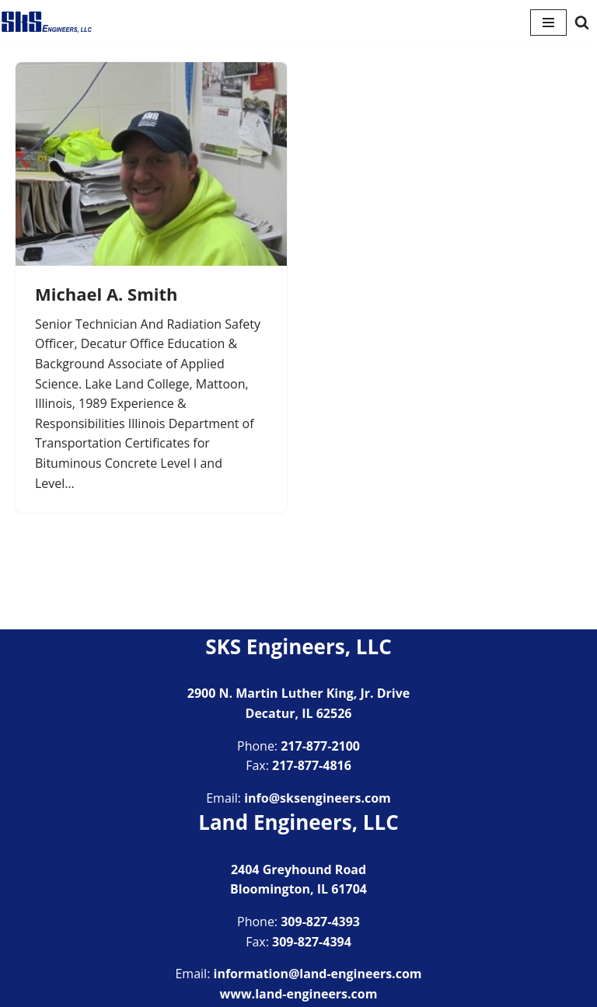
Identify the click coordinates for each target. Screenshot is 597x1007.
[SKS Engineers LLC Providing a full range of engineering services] (46, 22)
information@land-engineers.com (318, 973)
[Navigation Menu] (548, 22)
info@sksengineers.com (317, 798)
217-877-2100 (320, 745)
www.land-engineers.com (299, 993)
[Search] (581, 22)
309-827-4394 (311, 941)
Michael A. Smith (106, 293)
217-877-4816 (311, 765)
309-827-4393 (320, 921)
